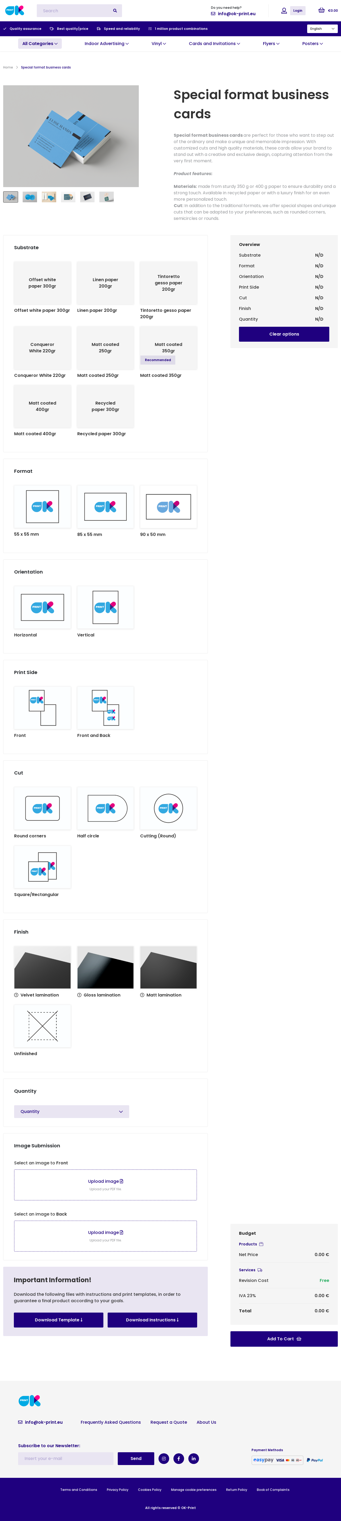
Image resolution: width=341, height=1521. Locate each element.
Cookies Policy (149, 1489)
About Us (206, 1422)
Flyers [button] (271, 44)
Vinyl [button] (159, 44)
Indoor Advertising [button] (107, 44)
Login (297, 10)
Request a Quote (169, 1422)
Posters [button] (312, 44)
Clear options (284, 334)
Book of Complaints (273, 1489)
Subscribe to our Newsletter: (49, 1446)
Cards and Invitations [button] (214, 44)
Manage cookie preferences (194, 1489)
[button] (40, 43)
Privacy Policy (117, 1489)
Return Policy (236, 1489)
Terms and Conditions (78, 1489)
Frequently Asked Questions (111, 1422)
